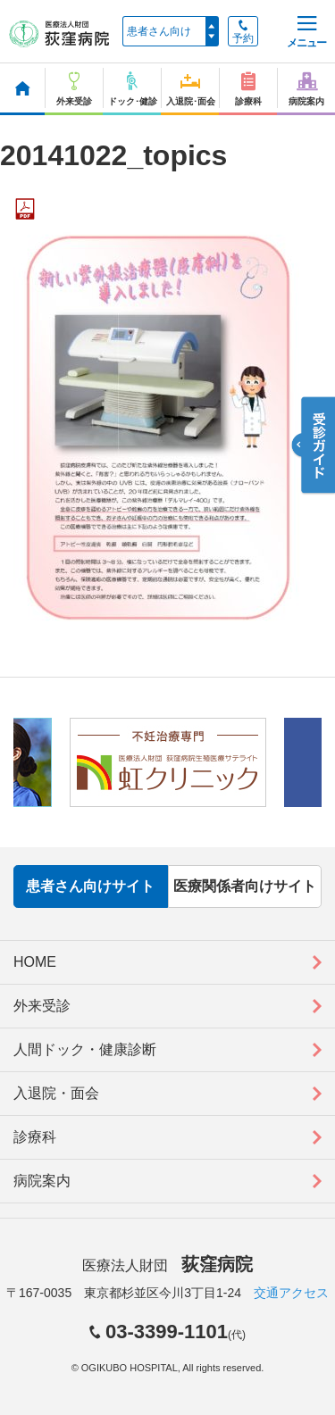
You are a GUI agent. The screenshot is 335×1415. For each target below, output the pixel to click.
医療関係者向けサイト (244, 886)
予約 (243, 32)
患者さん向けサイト (90, 886)
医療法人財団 (167, 1265)
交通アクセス (291, 1293)
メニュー (306, 32)
